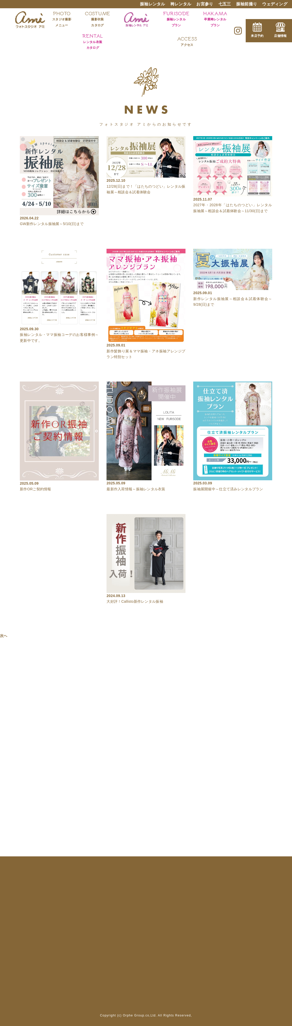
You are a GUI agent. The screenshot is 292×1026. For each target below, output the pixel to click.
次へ (3, 636)
